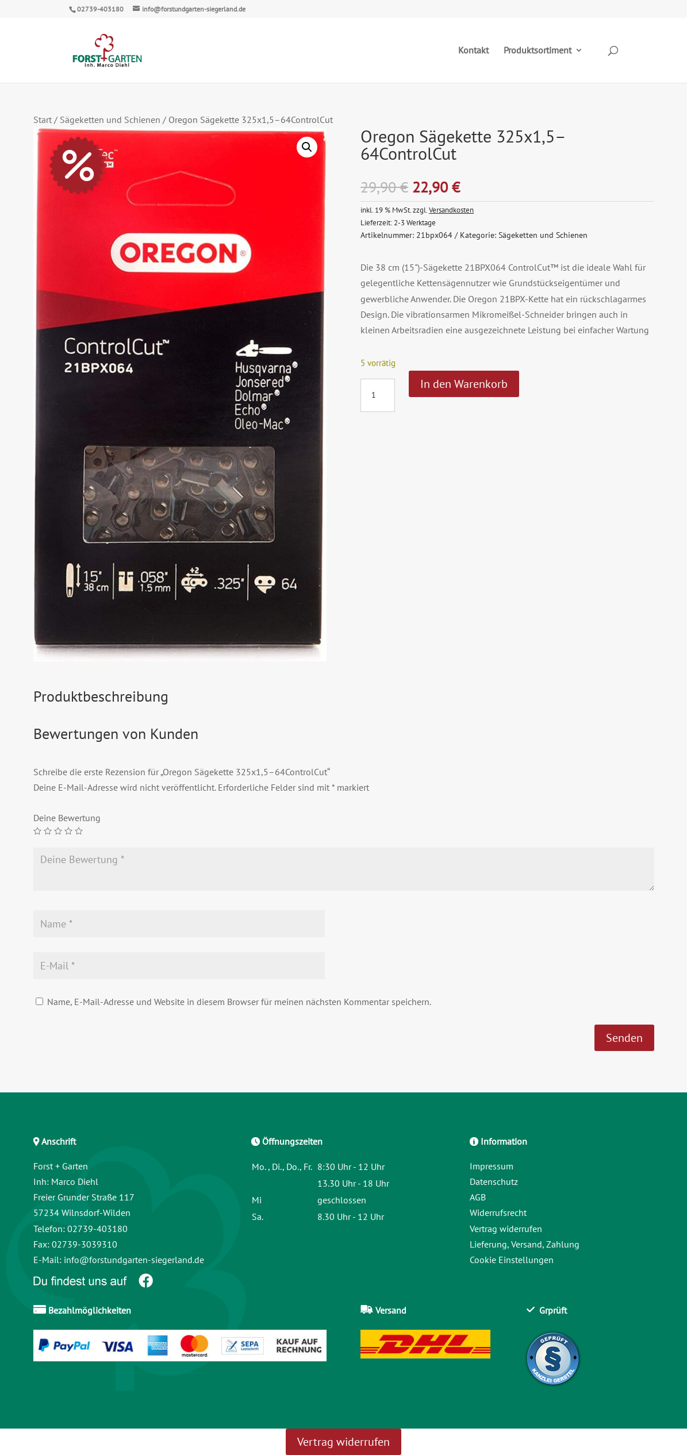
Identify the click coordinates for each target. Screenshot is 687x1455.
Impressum (491, 1166)
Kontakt (473, 51)
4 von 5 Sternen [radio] (68, 831)
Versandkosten (451, 209)
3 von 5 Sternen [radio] (58, 831)
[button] (307, 147)
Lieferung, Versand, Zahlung (524, 1244)
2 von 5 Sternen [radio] (48, 831)
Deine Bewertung (67, 817)
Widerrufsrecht (498, 1212)
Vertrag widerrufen (506, 1228)
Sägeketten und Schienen (110, 119)
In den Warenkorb (464, 383)
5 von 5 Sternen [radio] (79, 831)
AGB (478, 1197)
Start (42, 119)
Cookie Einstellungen (512, 1259)
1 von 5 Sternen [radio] (37, 831)
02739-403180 (100, 9)
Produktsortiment (537, 51)
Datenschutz (494, 1181)
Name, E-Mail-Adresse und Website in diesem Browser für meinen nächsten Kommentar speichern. (239, 1001)
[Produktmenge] (377, 395)
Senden (624, 1037)
